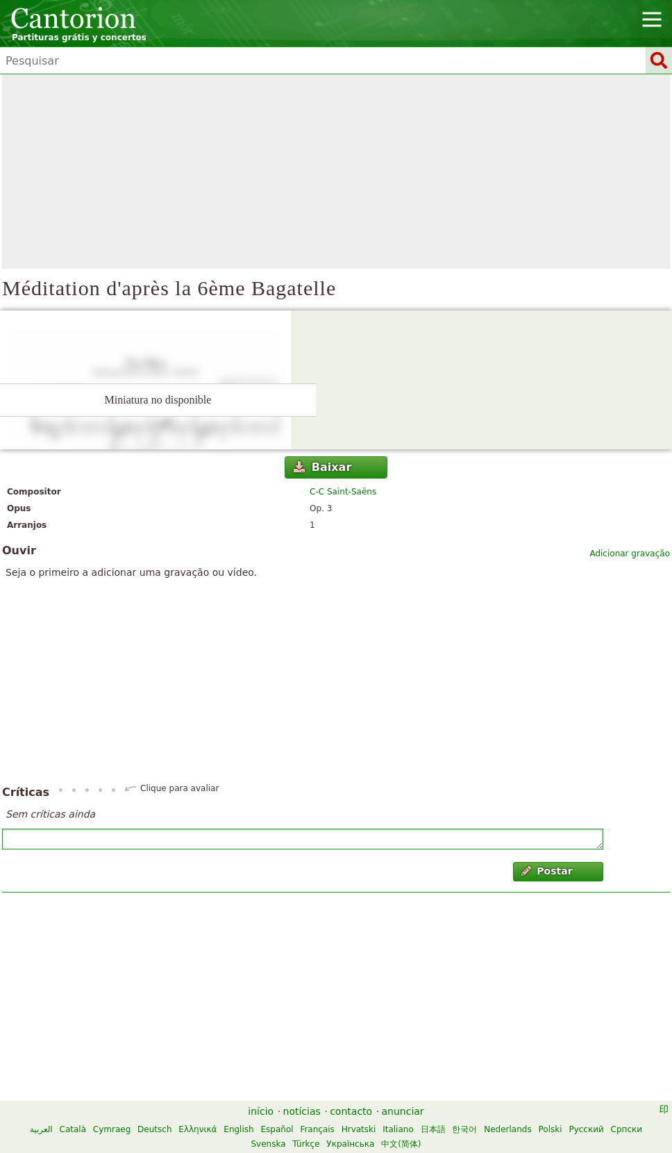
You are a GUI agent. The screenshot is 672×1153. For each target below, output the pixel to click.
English (238, 1129)
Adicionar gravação (629, 553)
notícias (302, 1111)
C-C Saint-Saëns (343, 492)
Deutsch (154, 1129)
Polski (550, 1129)
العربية (41, 1129)
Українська (350, 1144)
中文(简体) (401, 1144)
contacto (351, 1111)
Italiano (398, 1129)
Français (317, 1129)
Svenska (268, 1144)
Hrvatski (359, 1129)
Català (73, 1129)
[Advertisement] (336, 171)
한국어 (464, 1129)
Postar (547, 871)
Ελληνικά (197, 1129)
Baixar (322, 467)
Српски (627, 1129)
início (261, 1111)
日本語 (433, 1129)
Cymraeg (112, 1129)
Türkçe (305, 1144)
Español (276, 1129)
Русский (586, 1129)
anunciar (403, 1111)
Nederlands (507, 1129)
